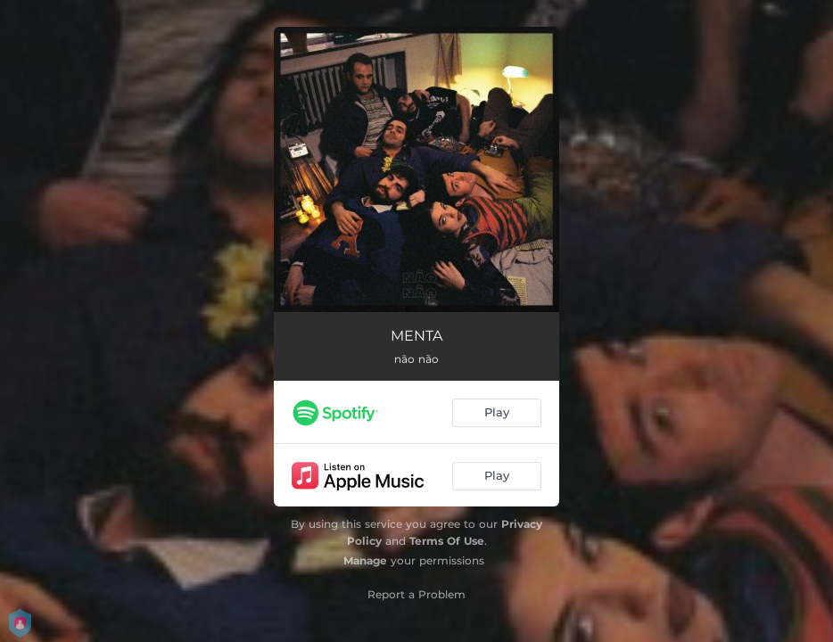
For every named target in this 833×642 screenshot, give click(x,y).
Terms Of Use (446, 540)
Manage (365, 560)
